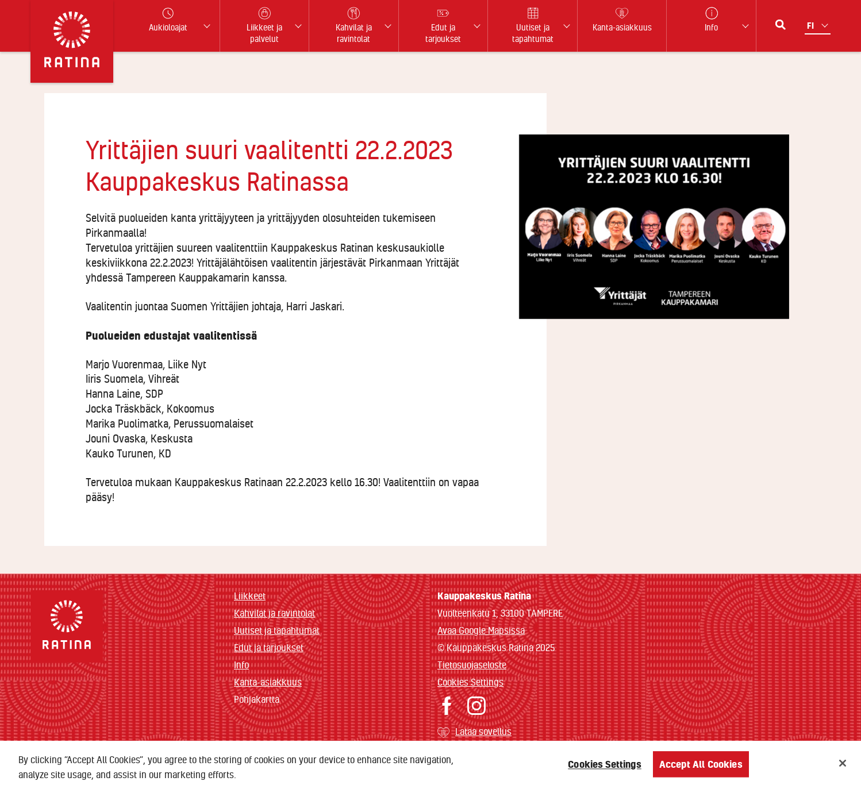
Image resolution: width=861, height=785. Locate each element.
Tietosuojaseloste (471, 665)
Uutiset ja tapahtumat (277, 630)
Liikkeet (250, 596)
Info (241, 665)
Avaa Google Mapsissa (481, 630)
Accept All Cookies (701, 767)
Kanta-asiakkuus (268, 682)
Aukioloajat (168, 20)
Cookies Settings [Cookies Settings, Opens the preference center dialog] (604, 767)
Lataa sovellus (483, 731)
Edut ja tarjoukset (268, 647)
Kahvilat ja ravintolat (274, 613)
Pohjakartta (256, 699)
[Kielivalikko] (819, 25)
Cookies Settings (470, 682)
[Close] (842, 766)
